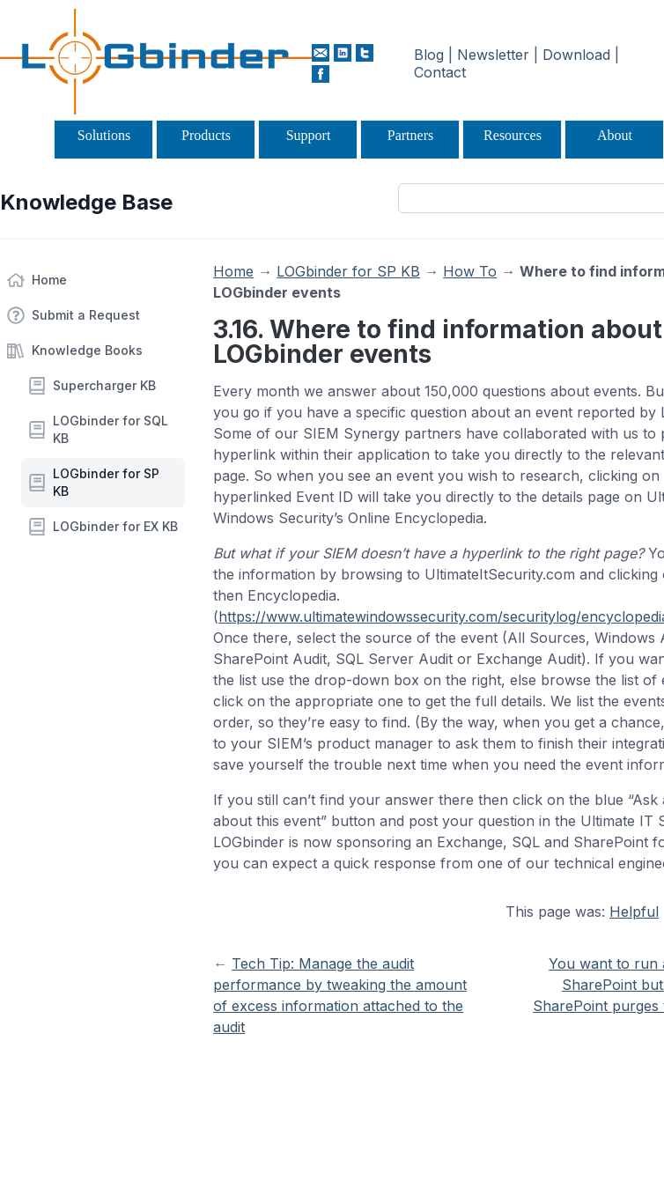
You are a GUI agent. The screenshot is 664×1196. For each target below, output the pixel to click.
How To (470, 271)
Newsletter (493, 54)
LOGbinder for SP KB (106, 482)
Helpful (634, 911)
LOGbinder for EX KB (115, 526)
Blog (429, 54)
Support (308, 135)
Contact (440, 72)
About (614, 135)
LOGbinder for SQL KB (110, 429)
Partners (410, 135)
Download (576, 54)
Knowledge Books (87, 350)
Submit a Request (86, 314)
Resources (512, 135)
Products (206, 135)
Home (49, 279)
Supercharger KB (104, 385)
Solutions (103, 135)
